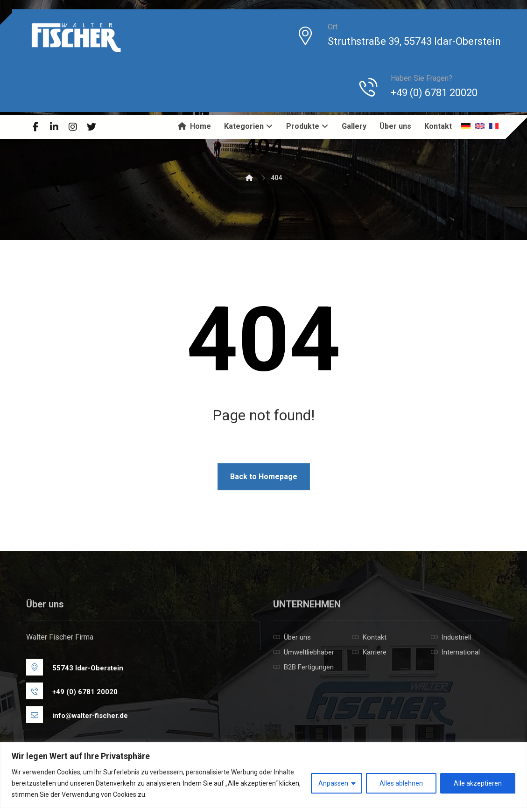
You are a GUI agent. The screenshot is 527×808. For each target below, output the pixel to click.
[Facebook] (35, 127)
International (455, 652)
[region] (263, 775)
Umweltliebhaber (303, 652)
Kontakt (369, 637)
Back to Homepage (263, 476)
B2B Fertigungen (303, 667)
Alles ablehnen (401, 783)
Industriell (451, 637)
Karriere (369, 652)
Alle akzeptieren (478, 783)
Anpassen (333, 783)
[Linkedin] (54, 127)
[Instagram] (72, 127)
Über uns (292, 637)
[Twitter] (91, 127)
